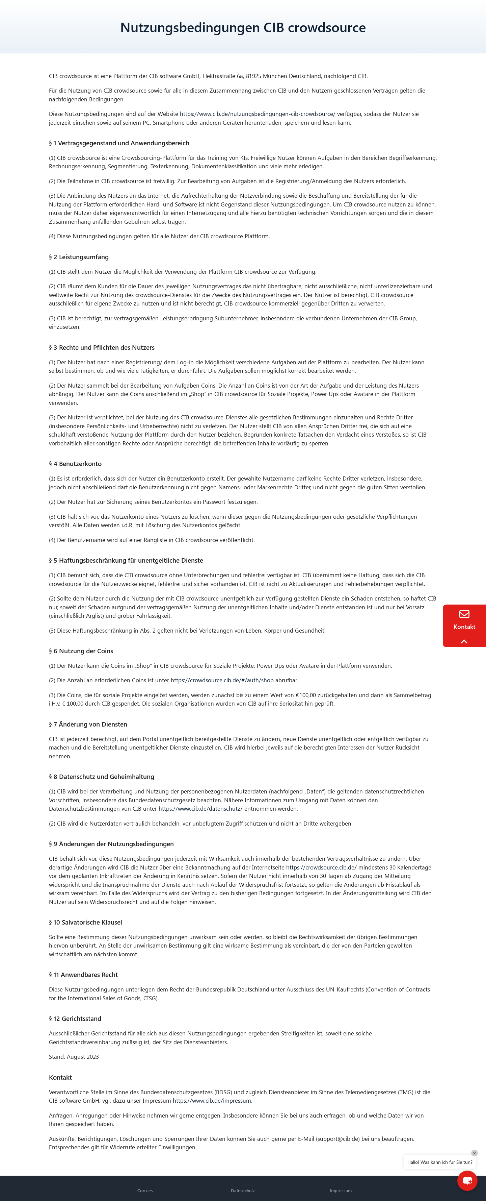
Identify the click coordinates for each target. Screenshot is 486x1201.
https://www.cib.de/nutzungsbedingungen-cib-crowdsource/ (257, 114)
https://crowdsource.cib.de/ (321, 867)
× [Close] (474, 1153)
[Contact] (464, 614)
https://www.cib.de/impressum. (212, 1100)
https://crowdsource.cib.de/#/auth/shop (222, 680)
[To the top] (465, 641)
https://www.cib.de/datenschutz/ (201, 808)
